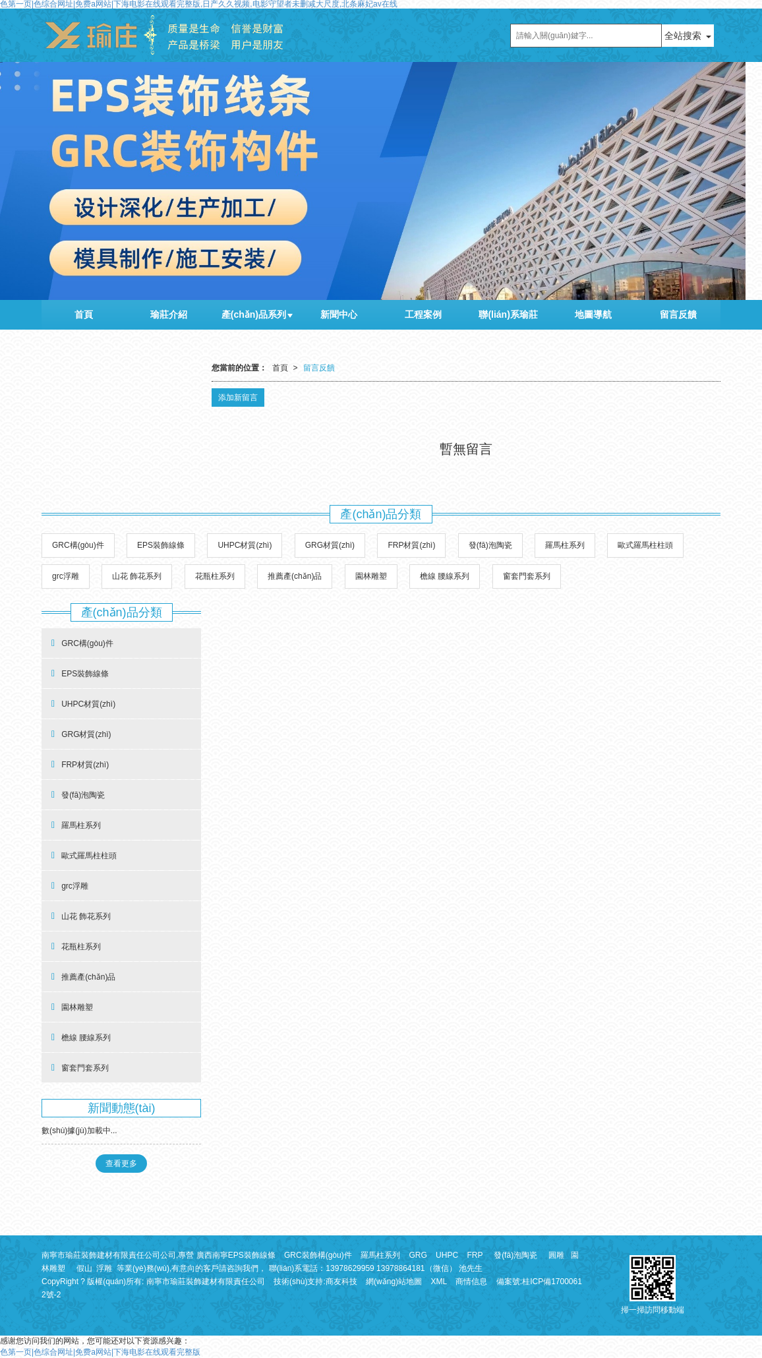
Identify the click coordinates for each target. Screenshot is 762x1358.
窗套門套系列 (526, 576)
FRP (475, 1255)
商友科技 (341, 1281)
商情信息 (471, 1281)
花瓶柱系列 (215, 576)
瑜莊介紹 (168, 314)
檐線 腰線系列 (444, 576)
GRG (417, 1255)
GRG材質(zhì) (330, 545)
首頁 (83, 314)
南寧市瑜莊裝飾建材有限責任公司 (205, 1281)
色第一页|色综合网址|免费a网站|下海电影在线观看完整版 (100, 1352)
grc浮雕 (65, 576)
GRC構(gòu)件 (78, 545)
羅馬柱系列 (565, 545)
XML (438, 1281)
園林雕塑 (371, 576)
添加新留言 (238, 397)
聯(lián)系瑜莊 (508, 314)
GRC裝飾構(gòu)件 (318, 1255)
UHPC (447, 1255)
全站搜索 (682, 35)
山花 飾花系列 (136, 576)
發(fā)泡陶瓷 (490, 545)
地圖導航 (593, 314)
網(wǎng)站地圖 (394, 1281)
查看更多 (121, 1163)
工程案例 (423, 314)
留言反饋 (678, 314)
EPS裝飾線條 (161, 545)
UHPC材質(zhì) (245, 545)
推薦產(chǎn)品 (295, 576)
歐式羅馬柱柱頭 (645, 545)
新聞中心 (338, 314)
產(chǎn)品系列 (253, 314)
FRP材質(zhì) (411, 545)
